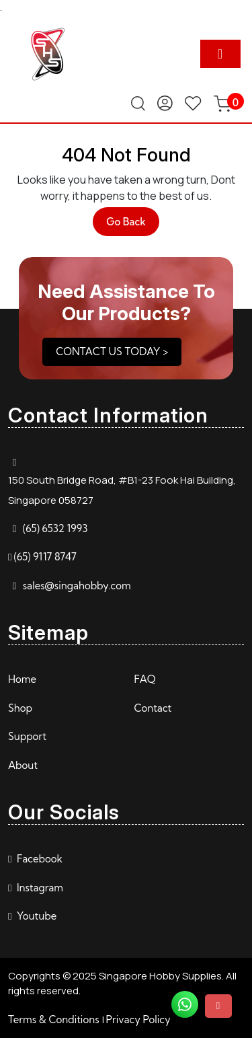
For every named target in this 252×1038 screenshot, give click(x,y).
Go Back (132, 225)
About (23, 765)
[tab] (220, 54)
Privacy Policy (138, 1019)
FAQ (145, 679)
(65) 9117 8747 (44, 556)
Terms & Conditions (53, 1019)
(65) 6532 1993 (55, 528)
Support (27, 736)
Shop (20, 708)
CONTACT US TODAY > (112, 351)
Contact (153, 708)
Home (22, 679)
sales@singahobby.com (77, 585)
